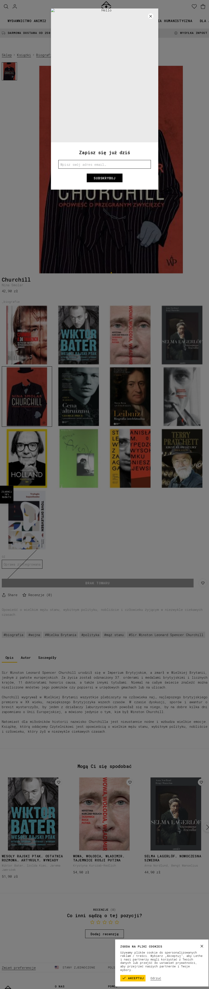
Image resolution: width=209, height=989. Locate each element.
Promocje (135, 21)
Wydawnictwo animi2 (27, 21)
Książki (61, 21)
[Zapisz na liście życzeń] (202, 582)
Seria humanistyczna (171, 21)
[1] (111, 272)
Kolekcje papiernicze (97, 21)
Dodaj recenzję (105, 934)
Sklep (7, 55)
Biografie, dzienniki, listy (63, 55)
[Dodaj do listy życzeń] (58, 782)
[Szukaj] (6, 6)
